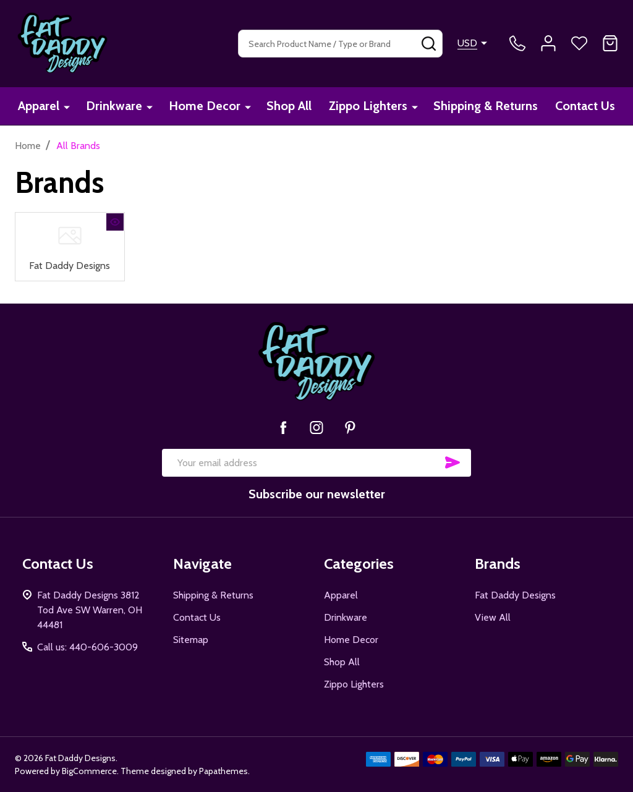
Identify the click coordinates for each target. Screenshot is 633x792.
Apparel (39, 106)
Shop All (288, 106)
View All (493, 617)
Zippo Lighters (367, 106)
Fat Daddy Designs (69, 265)
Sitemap (190, 639)
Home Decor (204, 106)
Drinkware (114, 106)
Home (28, 145)
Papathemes (223, 770)
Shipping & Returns (485, 106)
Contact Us (584, 106)
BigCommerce (89, 770)
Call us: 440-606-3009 (87, 646)
